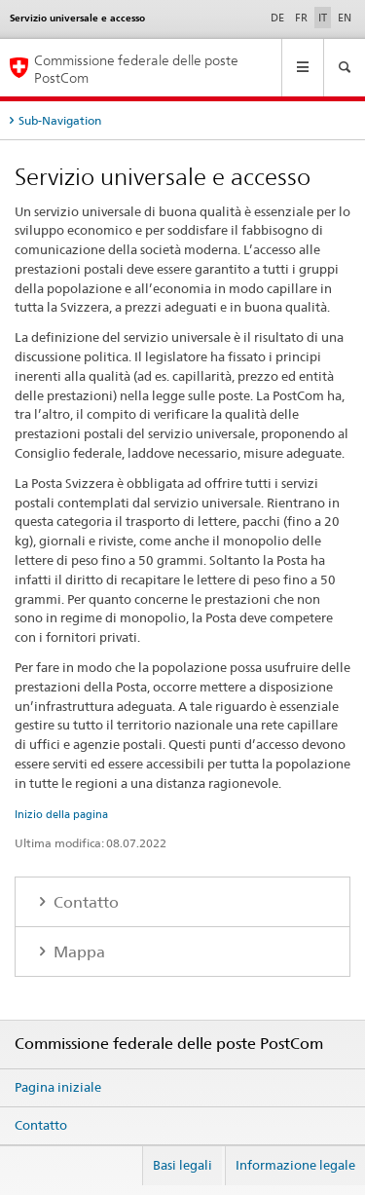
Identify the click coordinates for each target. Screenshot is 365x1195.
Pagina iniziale (58, 1087)
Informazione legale (295, 1165)
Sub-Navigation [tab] (59, 120)
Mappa (77, 952)
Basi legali (182, 1165)
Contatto (84, 902)
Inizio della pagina (61, 814)
